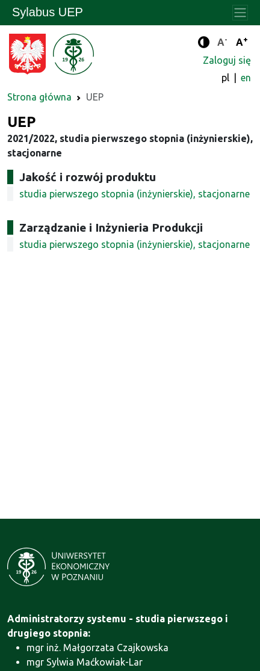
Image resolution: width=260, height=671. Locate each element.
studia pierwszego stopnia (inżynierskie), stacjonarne (134, 193)
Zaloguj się (227, 60)
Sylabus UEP (47, 12)
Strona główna (39, 96)
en (246, 77)
